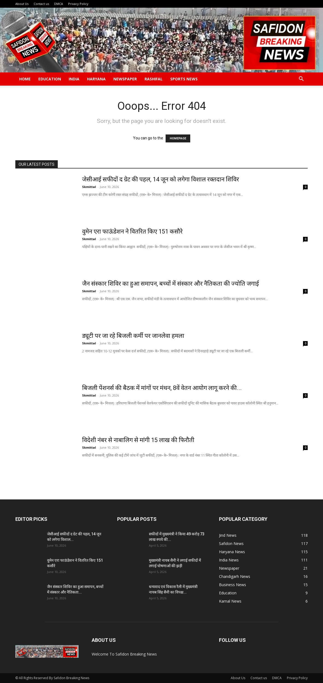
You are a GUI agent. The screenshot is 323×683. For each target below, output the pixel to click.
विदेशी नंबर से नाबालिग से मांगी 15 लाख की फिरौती (138, 440)
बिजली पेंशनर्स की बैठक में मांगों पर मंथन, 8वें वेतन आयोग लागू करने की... (162, 387)
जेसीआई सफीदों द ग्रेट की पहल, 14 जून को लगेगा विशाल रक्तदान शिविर (160, 179)
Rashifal (154, 78)
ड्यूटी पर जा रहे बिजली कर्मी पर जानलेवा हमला (133, 335)
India (74, 78)
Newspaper (125, 78)
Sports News (184, 78)
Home (25, 78)
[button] (301, 79)
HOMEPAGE (178, 138)
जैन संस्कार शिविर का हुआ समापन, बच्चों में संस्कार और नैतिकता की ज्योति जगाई (171, 283)
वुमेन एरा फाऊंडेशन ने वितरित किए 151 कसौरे (132, 231)
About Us (21, 4)
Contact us (41, 4)
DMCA (58, 4)
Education (49, 78)
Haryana (96, 78)
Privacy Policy (78, 4)
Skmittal (89, 187)
